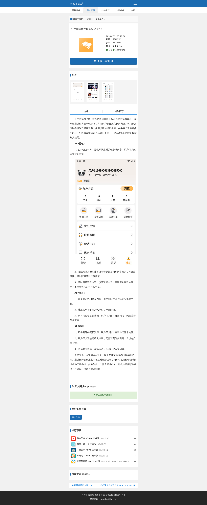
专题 (133, 10)
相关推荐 (119, 111)
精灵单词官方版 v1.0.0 (83, 485)
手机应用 (91, 10)
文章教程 (120, 10)
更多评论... (87, 474)
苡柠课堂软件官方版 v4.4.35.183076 (117, 485)
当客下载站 (77, 4)
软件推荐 (105, 10)
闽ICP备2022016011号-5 (114, 494)
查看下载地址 (103, 61)
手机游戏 (76, 10)
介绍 (86, 111)
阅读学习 (99, 19)
